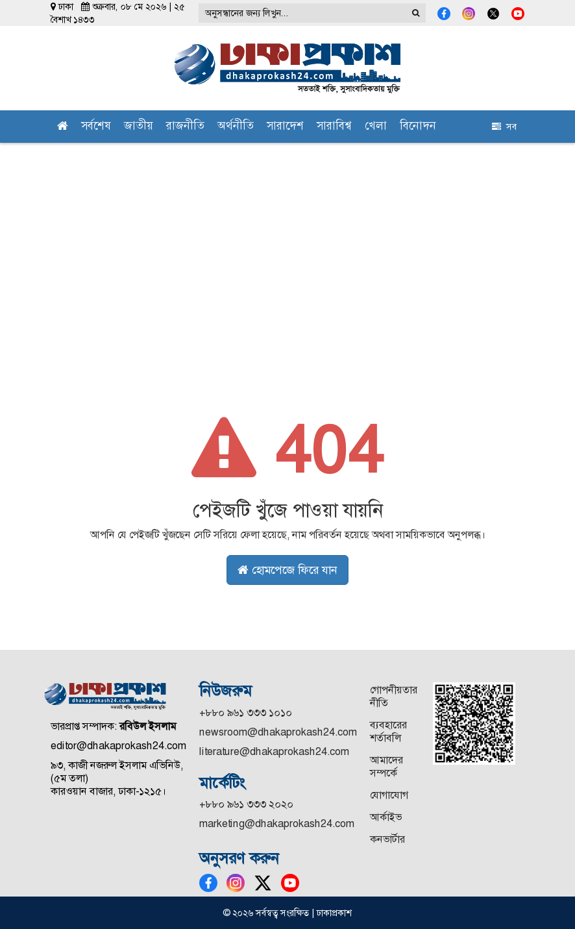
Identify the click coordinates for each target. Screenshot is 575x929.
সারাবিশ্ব (334, 127)
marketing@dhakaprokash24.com (276, 823)
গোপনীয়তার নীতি (393, 696)
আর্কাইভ (386, 817)
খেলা (376, 127)
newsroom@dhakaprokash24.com (278, 732)
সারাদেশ (285, 127)
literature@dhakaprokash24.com (274, 751)
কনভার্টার (387, 839)
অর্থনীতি (235, 127)
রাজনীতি (185, 127)
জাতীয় (138, 127)
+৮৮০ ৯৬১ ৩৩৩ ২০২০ (246, 804)
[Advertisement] (287, 240)
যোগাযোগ (389, 795)
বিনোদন (418, 127)
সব (504, 126)
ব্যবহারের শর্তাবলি (388, 731)
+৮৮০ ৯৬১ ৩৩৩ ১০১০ (245, 712)
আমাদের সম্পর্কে (386, 766)
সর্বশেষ (96, 127)
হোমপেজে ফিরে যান (287, 570)
